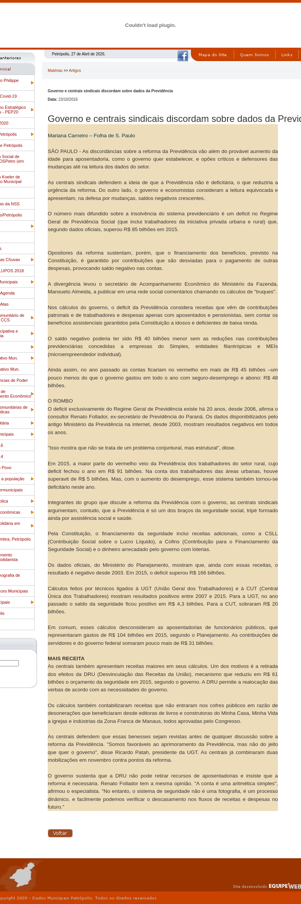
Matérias (55, 70)
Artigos (75, 70)
